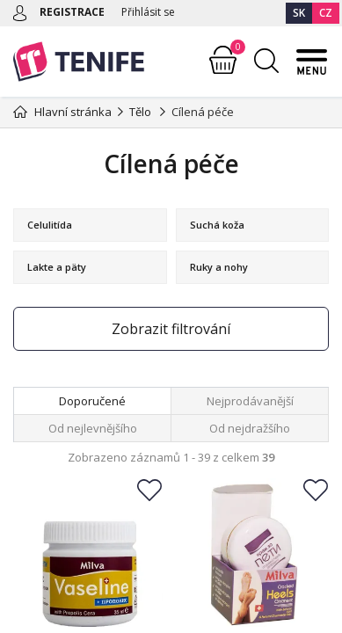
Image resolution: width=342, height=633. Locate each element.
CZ (325, 12)
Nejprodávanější (250, 401)
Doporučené (92, 401)
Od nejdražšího (249, 428)
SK (299, 12)
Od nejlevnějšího (92, 428)
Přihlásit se (148, 11)
